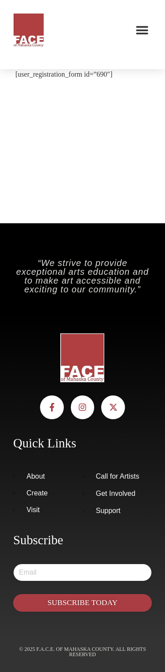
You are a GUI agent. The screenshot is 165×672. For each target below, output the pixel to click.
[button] (142, 30)
